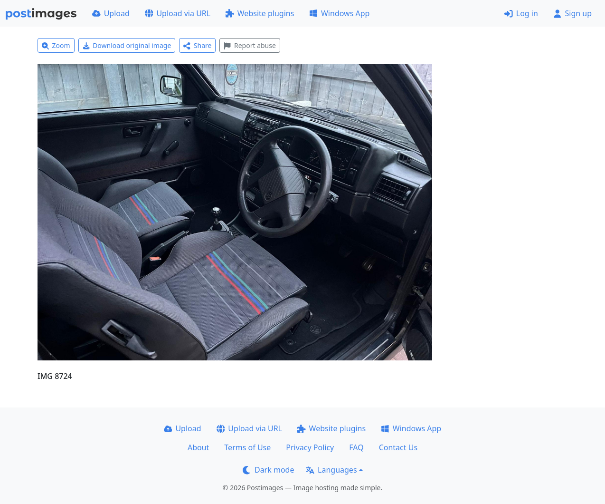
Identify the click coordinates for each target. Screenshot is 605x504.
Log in (521, 13)
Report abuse (249, 45)
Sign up (572, 13)
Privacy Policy (310, 447)
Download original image (127, 45)
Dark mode (268, 470)
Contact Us (398, 447)
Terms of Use (247, 447)
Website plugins (260, 13)
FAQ (356, 447)
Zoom (56, 45)
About (198, 447)
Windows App (339, 13)
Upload (111, 13)
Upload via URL (177, 13)
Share (197, 45)
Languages (331, 470)
